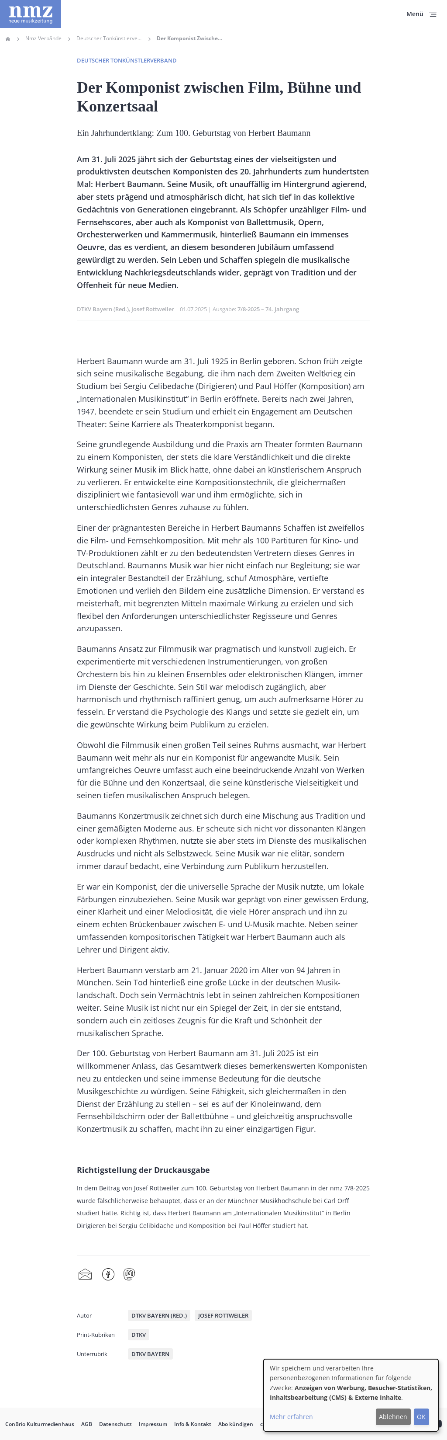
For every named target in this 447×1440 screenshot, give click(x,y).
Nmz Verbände (43, 38)
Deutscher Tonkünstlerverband (109, 38)
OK (421, 1416)
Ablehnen (393, 1416)
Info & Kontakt (192, 1424)
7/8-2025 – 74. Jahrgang (268, 309)
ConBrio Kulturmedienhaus (39, 1424)
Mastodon (129, 1274)
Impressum (153, 1424)
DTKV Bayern (150, 1354)
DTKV (138, 1335)
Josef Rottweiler (152, 309)
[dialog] (351, 1395)
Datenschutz (115, 1424)
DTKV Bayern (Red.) (103, 309)
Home (7, 39)
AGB (86, 1424)
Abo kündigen (235, 1424)
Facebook (108, 1274)
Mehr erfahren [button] (291, 1416)
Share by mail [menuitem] (85, 1275)
